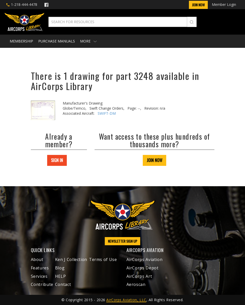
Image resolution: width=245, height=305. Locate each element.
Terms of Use (103, 259)
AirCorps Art (139, 276)
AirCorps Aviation (144, 259)
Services (39, 276)
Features (40, 268)
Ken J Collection (71, 259)
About (37, 259)
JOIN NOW (154, 160)
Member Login (224, 4)
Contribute (42, 284)
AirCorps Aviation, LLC (126, 299)
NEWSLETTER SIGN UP (122, 241)
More (88, 41)
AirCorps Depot (142, 268)
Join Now (198, 4)
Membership (21, 41)
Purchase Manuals (56, 41)
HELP (60, 276)
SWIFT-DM (107, 113)
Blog (60, 268)
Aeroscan (136, 284)
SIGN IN (57, 160)
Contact (63, 284)
